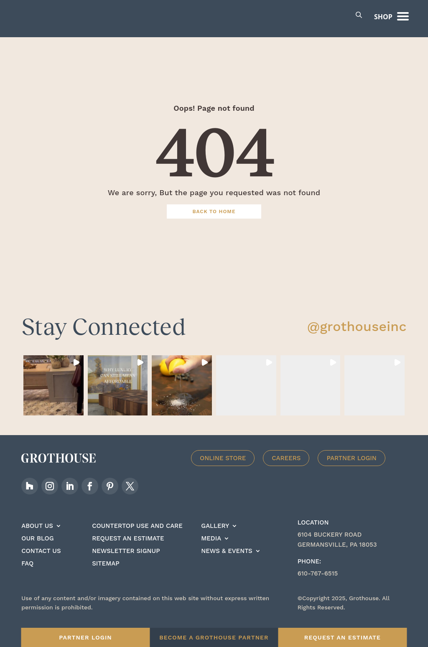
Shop (383, 16)
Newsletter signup (126, 561)
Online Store (223, 468)
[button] (53, 395)
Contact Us (41, 561)
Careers (286, 468)
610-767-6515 (318, 583)
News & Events (226, 561)
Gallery (215, 536)
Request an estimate (128, 548)
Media (211, 548)
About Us (37, 536)
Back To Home (214, 221)
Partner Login (351, 468)
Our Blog (37, 548)
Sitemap (105, 574)
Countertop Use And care (137, 536)
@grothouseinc (357, 336)
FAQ (27, 574)
